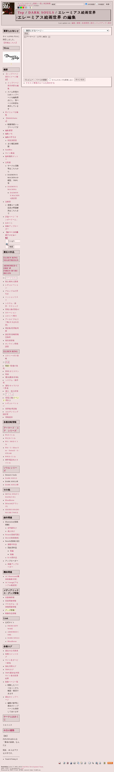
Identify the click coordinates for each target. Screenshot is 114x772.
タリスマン (14, 371)
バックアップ (101, 23)
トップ (20, 3)
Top (21, 12)
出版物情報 (10, 597)
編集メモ (9, 134)
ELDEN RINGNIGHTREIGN (11, 258)
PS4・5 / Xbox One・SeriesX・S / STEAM (12, 450)
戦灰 (7, 374)
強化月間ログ (10, 666)
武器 (7, 362)
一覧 (40, 3)
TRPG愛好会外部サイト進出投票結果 (12, 675)
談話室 (8, 334)
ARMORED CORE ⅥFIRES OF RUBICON (11, 269)
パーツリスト (11, 278)
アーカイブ (10, 319)
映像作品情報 (10, 613)
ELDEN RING (11, 351)
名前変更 (85, 23)
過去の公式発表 (11, 651)
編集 (73, 23)
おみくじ (9, 223)
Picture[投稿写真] (12, 535)
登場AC (16, 309)
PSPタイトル (10, 457)
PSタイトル (10, 435)
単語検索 (47, 3)
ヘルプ (30, 5)
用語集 (8, 328)
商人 (8, 400)
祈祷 (16, 377)
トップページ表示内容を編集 (13, 85)
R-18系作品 (12, 558)
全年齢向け (12, 528)
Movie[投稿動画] (12, 538)
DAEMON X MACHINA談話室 (14, 195)
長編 (12, 551)
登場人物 (9, 309)
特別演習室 (12, 140)
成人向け (11, 531)
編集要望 (9, 130)
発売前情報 (10, 340)
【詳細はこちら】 (10, 43)
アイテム (9, 394)
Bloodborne (9, 500)
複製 (78, 23)
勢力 (15, 316)
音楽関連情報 (10, 601)
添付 (109, 23)
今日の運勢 (9, 730)
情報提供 (9, 417)
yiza (21, 768)
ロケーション (10, 313)
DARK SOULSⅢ (11, 485)
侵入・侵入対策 (11, 391)
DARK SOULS (41, 12)
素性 (7, 386)
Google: (11, 241)
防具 (7, 371)
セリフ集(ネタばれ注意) (12, 322)
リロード (28, 3)
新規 (35, 3)
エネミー (9, 316)
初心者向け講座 (11, 281)
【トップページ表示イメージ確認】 (11, 77)
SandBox (8, 150)
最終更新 (22, 5)
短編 (12, 554)
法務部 (8, 202)
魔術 (11, 377)
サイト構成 (10, 153)
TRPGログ (9, 669)
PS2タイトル (10, 438)
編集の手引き (10, 137)
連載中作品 (12, 544)
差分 (92, 23)
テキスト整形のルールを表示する (40, 92)
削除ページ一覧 (11, 682)
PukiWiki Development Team (33, 767)
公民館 (8, 162)
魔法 (7, 377)
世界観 (8, 409)
